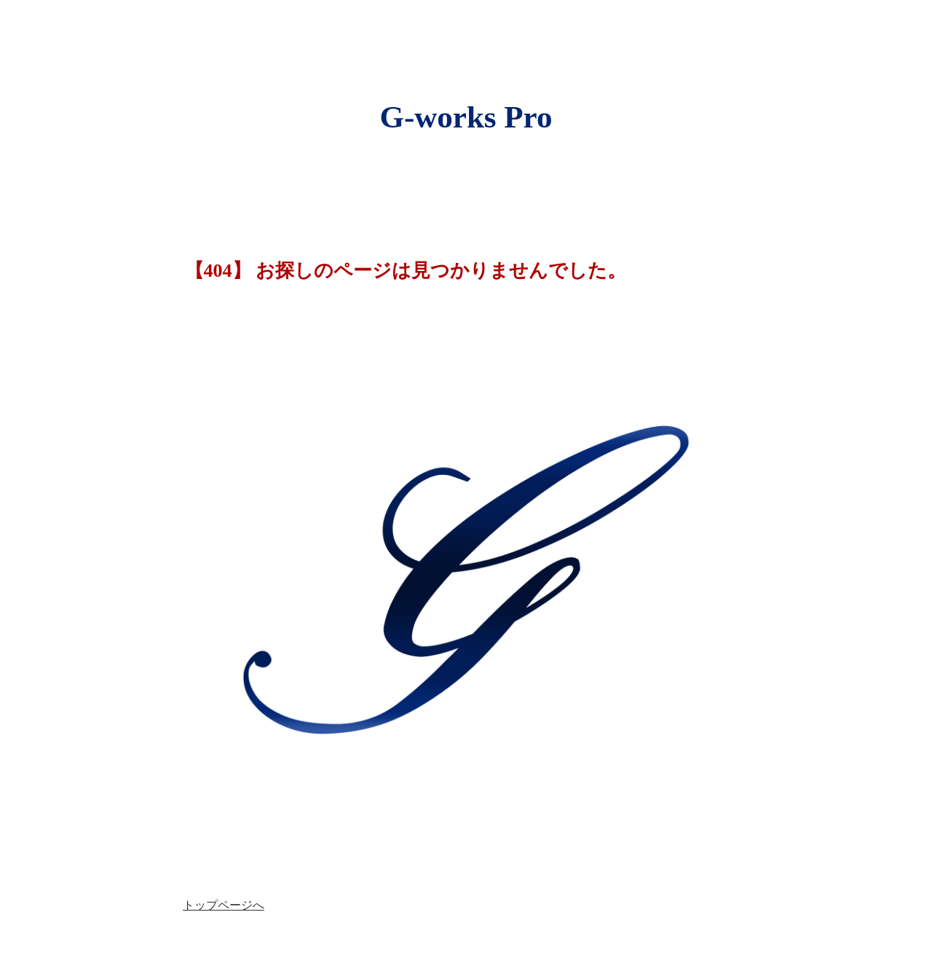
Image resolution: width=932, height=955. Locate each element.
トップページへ (223, 905)
